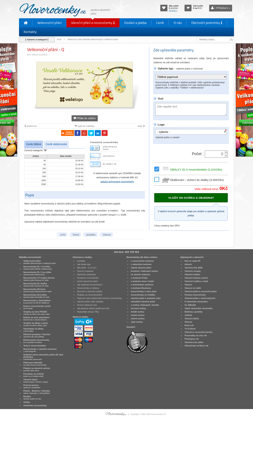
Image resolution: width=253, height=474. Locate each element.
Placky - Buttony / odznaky (36, 392)
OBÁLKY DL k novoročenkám (192, 169)
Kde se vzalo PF (193, 261)
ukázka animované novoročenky (117, 181)
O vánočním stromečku (196, 301)
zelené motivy (138, 318)
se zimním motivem (140, 274)
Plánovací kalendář (34, 363)
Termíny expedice (85, 271)
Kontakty (30, 31)
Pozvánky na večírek (33, 375)
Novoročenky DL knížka (36, 284)
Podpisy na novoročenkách (89, 295)
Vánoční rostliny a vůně (196, 281)
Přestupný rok (192, 339)
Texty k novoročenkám (34, 345)
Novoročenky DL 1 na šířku (37, 267)
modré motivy (138, 315)
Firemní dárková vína (87, 305)
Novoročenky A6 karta (37, 290)
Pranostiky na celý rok (196, 335)
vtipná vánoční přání (141, 268)
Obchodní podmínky (206, 22)
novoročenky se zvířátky (143, 295)
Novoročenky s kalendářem (37, 301)
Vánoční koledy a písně (196, 278)
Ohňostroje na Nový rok (196, 345)
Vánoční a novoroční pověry (199, 332)
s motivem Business (141, 288)
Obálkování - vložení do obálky (193, 179)
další (141, 126)
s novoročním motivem (142, 261)
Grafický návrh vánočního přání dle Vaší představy (43, 357)
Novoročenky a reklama (88, 288)
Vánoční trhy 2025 (193, 268)
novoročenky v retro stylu (144, 291)
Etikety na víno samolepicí (36, 318)
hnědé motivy (137, 312)
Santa (76, 234)
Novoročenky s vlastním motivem (40, 350)
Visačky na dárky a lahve (35, 324)
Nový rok (189, 325)
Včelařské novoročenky (35, 405)
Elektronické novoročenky (36, 341)
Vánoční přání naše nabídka (90, 301)
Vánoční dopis (35, 380)
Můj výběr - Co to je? (86, 268)
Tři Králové (190, 329)
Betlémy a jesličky (194, 312)
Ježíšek (188, 315)
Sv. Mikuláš (190, 305)
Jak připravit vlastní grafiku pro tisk (93, 308)
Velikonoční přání (49, 22)
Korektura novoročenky (88, 278)
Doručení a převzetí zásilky (89, 291)
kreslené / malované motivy (144, 271)
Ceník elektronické (56, 144)
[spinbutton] (215, 154)
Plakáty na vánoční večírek (36, 369)
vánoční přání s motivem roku (146, 298)
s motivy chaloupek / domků (145, 305)
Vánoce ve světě (193, 288)
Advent (188, 264)
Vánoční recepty (193, 271)
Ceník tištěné (33, 144)
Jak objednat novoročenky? (90, 284)
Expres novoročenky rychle (37, 307)
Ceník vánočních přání (87, 281)
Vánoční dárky (192, 318)
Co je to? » (173, 10)
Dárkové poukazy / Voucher (36, 335)
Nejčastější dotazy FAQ (88, 312)
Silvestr (188, 322)
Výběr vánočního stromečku (199, 308)
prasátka (90, 234)
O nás (178, 22)
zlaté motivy (137, 322)
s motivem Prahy (139, 278)
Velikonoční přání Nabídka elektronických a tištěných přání (93, 39)
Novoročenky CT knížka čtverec (39, 279)
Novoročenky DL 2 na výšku (37, 273)
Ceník (160, 22)
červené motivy (138, 308)
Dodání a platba (135, 22)
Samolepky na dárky (33, 330)
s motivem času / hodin (142, 281)
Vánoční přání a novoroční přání (201, 291)
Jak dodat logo (84, 264)
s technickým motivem (142, 284)
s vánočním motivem (141, 264)
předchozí (30, 126)
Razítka (32, 397)
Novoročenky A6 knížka (36, 296)
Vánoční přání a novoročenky (93, 22)
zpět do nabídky (84, 126)
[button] (225, 152)
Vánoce (107, 234)
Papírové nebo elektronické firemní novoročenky (99, 298)
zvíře (62, 234)
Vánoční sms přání (194, 342)
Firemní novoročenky (195, 295)
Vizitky (26, 402)
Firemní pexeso (31, 386)
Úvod (59, 39)
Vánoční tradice (192, 274)
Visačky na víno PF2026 (36, 313)
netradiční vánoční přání (143, 301)
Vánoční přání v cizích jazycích (200, 298)
